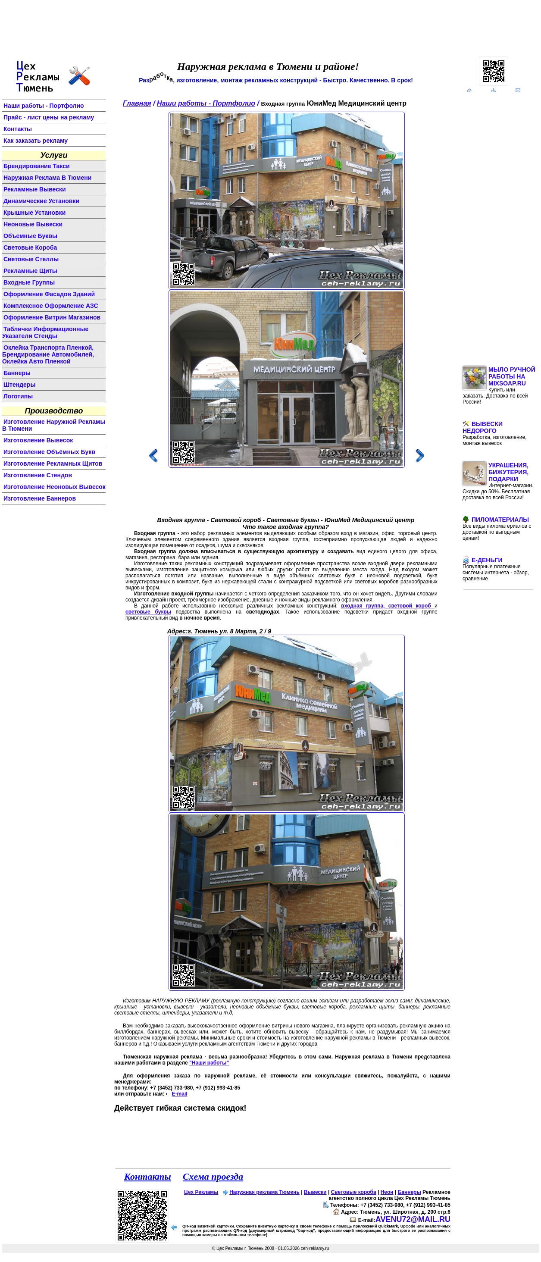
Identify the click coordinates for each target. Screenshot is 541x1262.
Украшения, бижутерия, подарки (498, 481)
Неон (387, 1192)
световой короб (411, 606)
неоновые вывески (33, 224)
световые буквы (148, 612)
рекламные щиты (30, 270)
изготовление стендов (37, 475)
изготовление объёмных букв (49, 451)
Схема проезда (213, 1176)
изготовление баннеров (39, 498)
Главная (137, 103)
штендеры (19, 384)
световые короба (30, 247)
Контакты (17, 128)
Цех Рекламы (201, 1192)
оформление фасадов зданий (49, 294)
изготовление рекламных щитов (53, 463)
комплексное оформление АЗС (50, 305)
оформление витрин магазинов (51, 317)
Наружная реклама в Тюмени (47, 177)
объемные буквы (30, 235)
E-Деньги (496, 569)
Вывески (315, 1192)
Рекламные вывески (34, 189)
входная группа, (364, 606)
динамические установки (41, 200)
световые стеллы (31, 259)
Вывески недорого (495, 433)
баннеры (17, 373)
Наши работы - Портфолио (43, 105)
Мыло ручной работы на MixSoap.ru (499, 385)
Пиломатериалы (497, 528)
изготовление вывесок (38, 440)
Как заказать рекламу (35, 140)
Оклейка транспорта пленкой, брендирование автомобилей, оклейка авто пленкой (48, 354)
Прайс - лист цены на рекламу (48, 117)
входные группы (29, 282)
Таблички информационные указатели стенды (45, 332)
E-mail (180, 1094)
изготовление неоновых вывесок (54, 486)
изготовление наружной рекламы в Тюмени (53, 425)
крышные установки (34, 212)
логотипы (18, 396)
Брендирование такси (36, 166)
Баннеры (409, 1192)
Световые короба (353, 1192)
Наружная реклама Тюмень (264, 1192)
